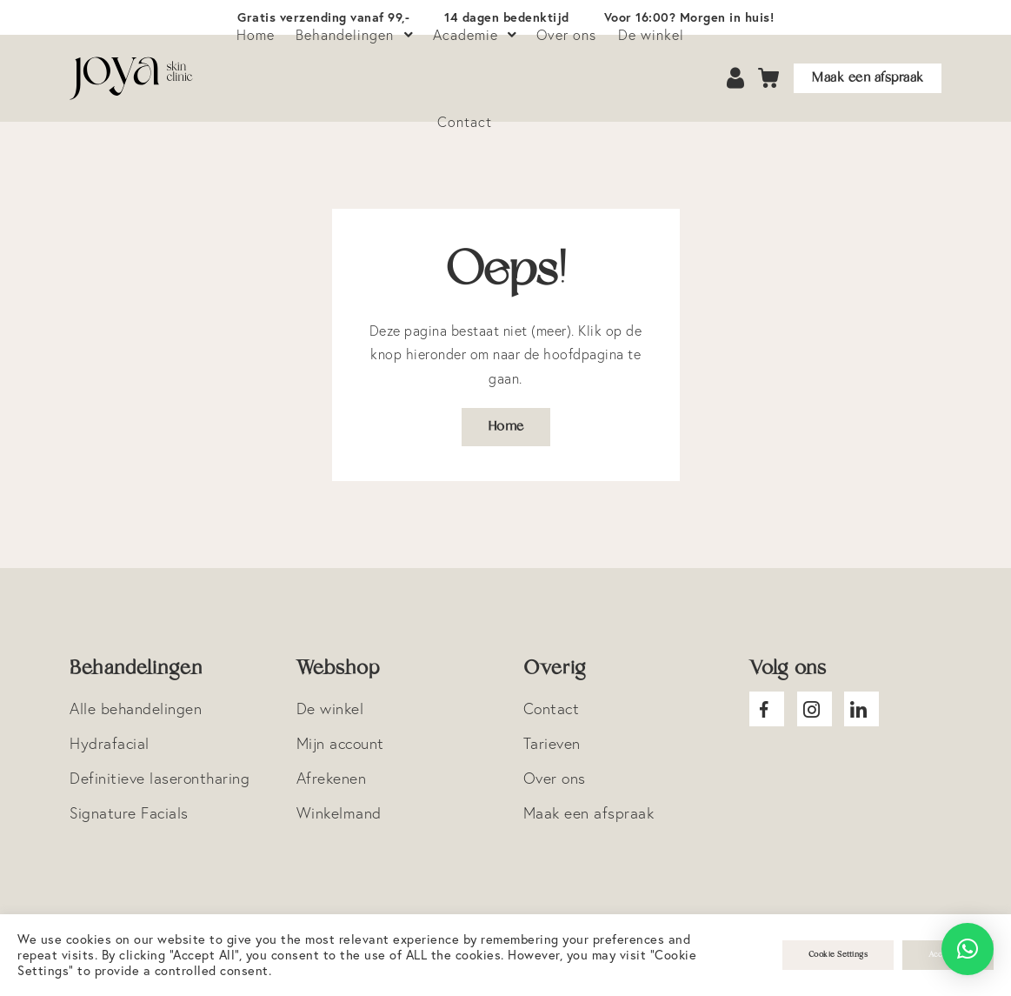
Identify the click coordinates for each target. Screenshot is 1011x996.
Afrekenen (331, 778)
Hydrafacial (110, 743)
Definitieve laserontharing (159, 778)
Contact (464, 121)
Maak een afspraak (867, 78)
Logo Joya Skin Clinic (131, 78)
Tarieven (552, 743)
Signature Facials (129, 813)
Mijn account (340, 743)
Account (737, 78)
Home (506, 427)
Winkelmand (339, 813)
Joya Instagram (814, 709)
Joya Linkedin (861, 709)
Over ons (554, 778)
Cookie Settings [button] (838, 954)
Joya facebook (766, 709)
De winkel (330, 708)
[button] (967, 949)
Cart (769, 78)
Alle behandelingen (136, 708)
